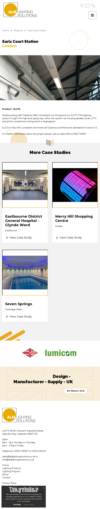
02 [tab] (92, 65)
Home (5, 30)
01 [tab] (91, 61)
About (5, 474)
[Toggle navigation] (92, 15)
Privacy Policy (9, 483)
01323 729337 (21, 451)
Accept (17, 504)
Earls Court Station (37, 30)
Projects (18, 30)
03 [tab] (92, 70)
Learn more (29, 504)
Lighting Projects (11, 471)
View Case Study (20, 237)
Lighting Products (11, 468)
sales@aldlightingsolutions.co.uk (18, 456)
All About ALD (76, 390)
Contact (6, 477)
